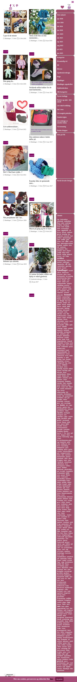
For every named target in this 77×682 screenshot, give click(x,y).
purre (66, 661)
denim (64, 376)
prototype (60, 569)
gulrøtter (66, 641)
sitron (59, 493)
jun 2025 (60, 53)
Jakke (67, 411)
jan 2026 (60, 30)
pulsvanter (60, 308)
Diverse (59, 69)
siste (58, 632)
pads (71, 522)
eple (64, 488)
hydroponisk (61, 276)
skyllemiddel (61, 473)
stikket (69, 482)
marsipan (60, 367)
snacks (65, 319)
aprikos (59, 486)
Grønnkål (60, 312)
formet (64, 268)
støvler (59, 509)
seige (62, 562)
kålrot (62, 632)
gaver (58, 502)
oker (70, 576)
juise (69, 460)
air (69, 639)
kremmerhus (68, 547)
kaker (68, 480)
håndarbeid (60, 576)
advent (64, 232)
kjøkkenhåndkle (62, 352)
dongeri (59, 335)
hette (62, 606)
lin (68, 314)
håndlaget (62, 270)
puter (66, 566)
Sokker (70, 533)
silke (66, 241)
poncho (59, 407)
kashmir (59, 245)
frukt (58, 346)
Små (63, 359)
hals (64, 666)
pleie (67, 239)
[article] (15, 31)
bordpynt (66, 225)
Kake (67, 586)
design (62, 301)
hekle (67, 473)
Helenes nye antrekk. (11, 261)
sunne (66, 321)
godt (67, 357)
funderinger (60, 553)
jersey (59, 535)
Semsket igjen (62, 117)
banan (59, 604)
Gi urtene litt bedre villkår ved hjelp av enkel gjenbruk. (40, 275)
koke (70, 531)
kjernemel (66, 310)
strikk (64, 518)
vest (62, 547)
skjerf (68, 667)
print (58, 648)
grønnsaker (65, 524)
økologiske (60, 571)
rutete (64, 281)
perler (70, 449)
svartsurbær (65, 228)
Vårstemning (61, 126)
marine (59, 436)
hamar (68, 502)
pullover (59, 540)
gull (67, 654)
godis (70, 504)
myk (58, 580)
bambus (69, 645)
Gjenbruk (60, 462)
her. (51, 679)
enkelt (64, 306)
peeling (64, 482)
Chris (14, 38)
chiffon (67, 544)
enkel (71, 641)
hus (69, 234)
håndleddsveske (62, 409)
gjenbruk (60, 661)
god (68, 334)
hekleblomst (61, 636)
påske (59, 626)
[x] (13, 5)
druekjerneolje (61, 582)
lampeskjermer (61, 341)
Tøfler (64, 604)
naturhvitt (60, 337)
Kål (67, 392)
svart (59, 323)
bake (58, 531)
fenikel (59, 564)
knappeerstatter (65, 453)
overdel (69, 560)
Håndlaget (8, 38)
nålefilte (64, 326)
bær (67, 387)
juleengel (60, 614)
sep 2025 (60, 42)
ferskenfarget (61, 598)
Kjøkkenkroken (62, 88)
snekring (68, 223)
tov (69, 517)
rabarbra (65, 378)
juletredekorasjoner (67, 243)
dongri (64, 280)
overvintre (60, 551)
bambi (67, 226)
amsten (59, 659)
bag (66, 363)
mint (58, 239)
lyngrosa (70, 610)
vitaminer (66, 522)
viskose (64, 365)
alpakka (60, 413)
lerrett (62, 390)
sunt (58, 390)
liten (66, 249)
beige (67, 256)
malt (65, 610)
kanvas (59, 433)
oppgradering (61, 608)
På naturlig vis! (62, 61)
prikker (59, 238)
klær (58, 424)
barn (68, 274)
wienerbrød (67, 462)
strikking (60, 449)
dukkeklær (66, 335)
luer (67, 345)
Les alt (6, 52)
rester (63, 628)
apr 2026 (60, 19)
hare (68, 433)
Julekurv (69, 260)
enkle (69, 484)
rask (62, 555)
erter (65, 500)
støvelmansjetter (68, 637)
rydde (69, 289)
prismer (59, 250)
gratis (59, 645)
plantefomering (62, 278)
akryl (58, 385)
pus (68, 376)
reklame (59, 310)
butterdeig (65, 436)
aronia (59, 396)
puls (58, 453)
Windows (60, 526)
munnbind (60, 361)
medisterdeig (61, 515)
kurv (64, 250)
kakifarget (66, 262)
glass (58, 403)
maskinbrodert (61, 584)
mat (65, 415)
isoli (71, 663)
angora (59, 317)
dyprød (65, 368)
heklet (62, 405)
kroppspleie (68, 612)
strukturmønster (62, 427)
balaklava (65, 659)
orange (70, 500)
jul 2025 (60, 49)
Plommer (60, 610)
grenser (67, 542)
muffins (65, 245)
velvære (66, 361)
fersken (59, 491)
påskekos (63, 334)
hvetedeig (60, 500)
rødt (58, 578)
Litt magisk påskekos (64, 113)
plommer (60, 489)
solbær (59, 272)
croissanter (64, 477)
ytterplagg (64, 648)
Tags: (58, 562)
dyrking (59, 623)
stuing (64, 254)
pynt (70, 378)
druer (64, 372)
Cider (70, 405)
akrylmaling (61, 478)
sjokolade (60, 221)
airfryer (59, 287)
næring (59, 595)
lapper (59, 549)
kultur (59, 467)
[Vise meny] (72, 2)
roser (65, 591)
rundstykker (61, 266)
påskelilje (60, 332)
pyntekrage (65, 619)
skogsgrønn (68, 632)
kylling (59, 359)
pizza (64, 652)
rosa (58, 444)
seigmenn (60, 292)
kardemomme (61, 663)
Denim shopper (62, 130)
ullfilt (66, 325)
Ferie (66, 355)
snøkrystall (60, 537)
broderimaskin (61, 497)
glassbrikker (68, 469)
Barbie (59, 254)
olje (63, 396)
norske (59, 422)
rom (68, 280)
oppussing (63, 558)
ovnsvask (66, 236)
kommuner (68, 388)
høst (65, 569)
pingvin (69, 283)
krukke (59, 484)
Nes (65, 433)
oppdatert (60, 593)
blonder (65, 431)
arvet (58, 517)
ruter (58, 513)
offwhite (59, 314)
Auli (69, 578)
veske (59, 628)
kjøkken (59, 522)
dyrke (69, 646)
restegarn (60, 415)
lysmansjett (60, 381)
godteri (59, 518)
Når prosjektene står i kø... (13, 217)
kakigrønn (60, 600)
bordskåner (67, 394)
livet (66, 464)
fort (69, 444)
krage (59, 524)
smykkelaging (61, 480)
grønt (65, 643)
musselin (60, 429)
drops (66, 621)
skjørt (59, 511)
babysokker (64, 219)
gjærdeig (68, 266)
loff (58, 247)
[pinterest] (16, 5)
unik (68, 306)
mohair (59, 262)
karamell (60, 591)
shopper (63, 435)
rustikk (66, 337)
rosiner (69, 558)
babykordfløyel (67, 451)
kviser (68, 354)
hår (69, 301)
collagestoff (60, 363)
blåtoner (59, 379)
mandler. (59, 399)
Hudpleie (68, 381)
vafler (66, 589)
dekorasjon (60, 520)
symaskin (66, 429)
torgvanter (66, 623)
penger (65, 302)
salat (58, 547)
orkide (59, 376)
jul (72, 544)
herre (58, 446)
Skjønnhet (60, 343)
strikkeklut (64, 346)
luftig (58, 418)
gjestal (59, 234)
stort (58, 435)
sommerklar (61, 538)
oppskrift (64, 230)
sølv (58, 388)
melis (68, 442)
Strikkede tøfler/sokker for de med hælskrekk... (40, 88)
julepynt (69, 254)
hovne (65, 614)
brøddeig (60, 431)
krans (59, 506)
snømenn (67, 551)
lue (63, 564)
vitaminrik (67, 526)
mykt (70, 498)
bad (71, 236)
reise (69, 363)
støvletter (68, 455)
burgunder (64, 531)
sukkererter (60, 355)
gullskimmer (61, 354)
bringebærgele (66, 535)
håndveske (60, 469)
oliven (70, 458)
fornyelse (60, 274)
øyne (70, 245)
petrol (63, 424)
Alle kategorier (62, 92)
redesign (60, 328)
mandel (68, 359)
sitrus (65, 367)
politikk (70, 328)
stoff (63, 549)
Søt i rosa (60, 109)
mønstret (60, 330)
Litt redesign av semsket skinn (62, 122)
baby (58, 477)
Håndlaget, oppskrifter (65, 84)
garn (66, 447)
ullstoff (65, 527)
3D (58, 65)
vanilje (59, 252)
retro (64, 314)
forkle (71, 659)
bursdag (64, 370)
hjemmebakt (66, 486)
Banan (64, 422)
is (64, 357)
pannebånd (60, 670)
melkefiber (67, 221)
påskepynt (67, 575)
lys (66, 578)
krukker (59, 652)
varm (71, 343)
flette (68, 435)
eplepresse (60, 546)
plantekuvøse (66, 626)
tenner (59, 281)
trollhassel (64, 444)
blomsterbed (67, 287)
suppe (65, 328)
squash (67, 636)
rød (65, 397)
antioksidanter (61, 374)
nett (62, 403)
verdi (62, 495)
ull (66, 264)
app (63, 544)
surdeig (63, 529)
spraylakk (60, 401)
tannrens (68, 478)
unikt (69, 418)
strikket (60, 258)
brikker (68, 466)
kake (58, 228)
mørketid (64, 517)
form (58, 387)
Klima (69, 374)
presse (59, 232)
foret (62, 226)
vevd (68, 652)
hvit (58, 533)
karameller (60, 621)
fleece (65, 533)
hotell (62, 388)
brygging (60, 460)
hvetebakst (66, 624)
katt (71, 491)
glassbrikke (60, 596)
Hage (59, 76)
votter (65, 379)
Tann (67, 488)
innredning (64, 446)
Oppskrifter (60, 264)
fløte (58, 243)
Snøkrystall (60, 542)
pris (68, 281)
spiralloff (64, 418)
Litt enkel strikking (63, 105)
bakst (63, 513)
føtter (69, 630)
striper (70, 614)
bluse (58, 495)
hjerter (65, 540)
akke (68, 385)
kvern (62, 578)
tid (70, 524)
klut (69, 643)
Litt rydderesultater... (11, 127)
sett (58, 334)
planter (68, 456)
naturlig (59, 368)
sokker (59, 378)
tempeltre (63, 290)
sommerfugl (66, 297)
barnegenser (61, 466)
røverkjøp (67, 403)
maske (59, 339)
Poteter (59, 665)
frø (69, 302)
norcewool (60, 575)
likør (58, 529)
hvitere (65, 426)
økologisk (67, 413)
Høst (64, 383)
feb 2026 (60, 26)
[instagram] (10, 8)
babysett (63, 385)
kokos (63, 506)
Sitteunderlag (61, 260)
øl (62, 323)
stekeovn (67, 546)
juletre (64, 634)
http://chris (65, 252)
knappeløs (64, 639)
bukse (59, 299)
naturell (70, 409)
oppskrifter (67, 655)
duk (71, 619)
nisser (59, 634)
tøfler (71, 355)
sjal (58, 558)
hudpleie (65, 665)
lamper (59, 560)
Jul (58, 301)
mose (71, 321)
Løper (66, 416)
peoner (63, 475)
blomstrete (65, 272)
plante (59, 365)
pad (58, 471)
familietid (60, 655)
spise (63, 345)
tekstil (68, 511)
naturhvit (70, 556)
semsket (59, 451)
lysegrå (64, 484)
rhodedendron (61, 556)
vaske (65, 312)
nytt (68, 529)
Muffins (64, 467)
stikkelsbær (60, 464)
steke (58, 657)
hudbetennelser (62, 315)
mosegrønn (60, 617)
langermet (67, 593)
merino (64, 646)
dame (71, 567)
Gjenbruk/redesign (36, 279)
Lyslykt (59, 527)
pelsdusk (59, 319)
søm (59, 606)
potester (66, 285)
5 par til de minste (10, 36)
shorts (63, 507)
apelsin (64, 407)
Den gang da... (8, 81)
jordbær (59, 225)
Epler (66, 520)
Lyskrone (60, 236)
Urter (58, 226)
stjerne (59, 544)
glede (67, 606)
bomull (67, 294)
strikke (68, 598)
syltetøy (70, 527)
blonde (59, 619)
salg (67, 549)
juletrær (64, 289)
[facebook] (10, 5)
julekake (65, 498)
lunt (71, 608)
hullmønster (61, 447)
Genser (59, 256)
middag (68, 634)
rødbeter (69, 232)
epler (71, 325)
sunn (68, 569)
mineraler (60, 295)
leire (61, 533)
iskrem (59, 268)
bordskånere (69, 562)
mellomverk (61, 586)
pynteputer (60, 249)
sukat (69, 509)
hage (58, 639)
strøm (59, 241)
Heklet (59, 297)
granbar (59, 624)
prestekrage (68, 571)
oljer (62, 455)
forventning (69, 276)
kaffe (68, 422)
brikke (63, 645)
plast (65, 274)
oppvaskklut (68, 537)
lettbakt (59, 615)
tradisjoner (64, 504)
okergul (69, 317)
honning (64, 234)
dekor (71, 621)
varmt (63, 387)
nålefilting (60, 285)
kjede (63, 339)
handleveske (68, 587)
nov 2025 (60, 34)
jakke (59, 304)
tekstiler (59, 383)
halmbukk (60, 458)
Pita (68, 290)
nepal (58, 507)
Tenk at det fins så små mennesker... (37, 37)
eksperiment (69, 617)
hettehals (66, 330)
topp (68, 602)
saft (63, 256)
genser (59, 420)
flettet (65, 399)
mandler (69, 383)
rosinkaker (60, 612)
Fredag (66, 343)
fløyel (70, 387)
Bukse (67, 564)
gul (68, 397)
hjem (68, 278)
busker (69, 515)
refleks (59, 646)
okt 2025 (60, 38)
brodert (59, 666)
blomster (70, 497)
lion (69, 407)
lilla (69, 264)
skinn (58, 455)
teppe (64, 317)
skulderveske (61, 348)
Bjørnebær (65, 567)
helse (63, 595)
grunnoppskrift (62, 630)
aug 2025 (60, 45)
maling (59, 345)
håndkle (59, 426)
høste (62, 580)
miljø (71, 436)
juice (68, 604)
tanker (71, 665)
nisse (58, 475)
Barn (58, 223)
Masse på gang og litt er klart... (41, 229)
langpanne (60, 589)
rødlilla (63, 239)
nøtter (59, 567)
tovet (58, 555)
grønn (71, 346)
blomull (69, 341)
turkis (63, 502)
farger (59, 289)
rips (58, 219)
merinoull (65, 420)
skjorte (59, 370)
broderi (64, 509)
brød (67, 339)
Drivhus (59, 302)
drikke (69, 304)
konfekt (59, 488)
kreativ (71, 270)
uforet (65, 449)
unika (59, 654)
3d (68, 352)
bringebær (67, 600)
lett (58, 405)
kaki (69, 591)
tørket (69, 315)
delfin (67, 576)
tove (67, 608)
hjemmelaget (67, 238)
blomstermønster (67, 493)
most (58, 504)
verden (70, 416)
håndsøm (66, 489)
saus (66, 538)
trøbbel (59, 602)
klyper (69, 250)
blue (71, 668)
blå (69, 648)
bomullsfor (69, 471)
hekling (59, 637)
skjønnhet (60, 357)
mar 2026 (60, 22)
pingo (64, 602)
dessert (65, 323)
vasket (59, 438)
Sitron (59, 280)
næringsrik (67, 332)
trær (63, 241)
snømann (63, 247)
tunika (64, 560)
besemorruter (65, 657)
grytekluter (60, 411)
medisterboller (61, 283)
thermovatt (60, 587)
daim (64, 615)
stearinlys (60, 394)
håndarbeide (61, 456)
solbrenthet (60, 321)
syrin (71, 241)
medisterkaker (66, 299)
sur (58, 290)
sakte (62, 223)
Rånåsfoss (66, 491)
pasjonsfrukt (69, 396)
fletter (68, 475)
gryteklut (60, 573)
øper (68, 663)
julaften (59, 498)
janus (58, 230)
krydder (62, 471)
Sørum (64, 304)
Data (67, 506)
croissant (67, 401)
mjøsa (63, 511)
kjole (67, 424)
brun (71, 345)
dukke (59, 482)
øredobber (60, 397)
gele (69, 370)
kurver (59, 306)
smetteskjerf (61, 350)
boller (68, 650)
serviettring (60, 566)
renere (59, 326)
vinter (65, 460)
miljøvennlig (61, 392)
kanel (67, 350)
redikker (59, 643)
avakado (66, 292)
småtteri (59, 641)
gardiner (66, 573)
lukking (67, 308)
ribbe (66, 458)
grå (72, 433)
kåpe (63, 654)
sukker (70, 368)
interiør (59, 372)
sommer (59, 668)
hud (66, 301)
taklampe (60, 416)
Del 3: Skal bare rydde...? (12, 172)
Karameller (60, 325)
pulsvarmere (61, 650)
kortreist (68, 553)
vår (70, 230)
